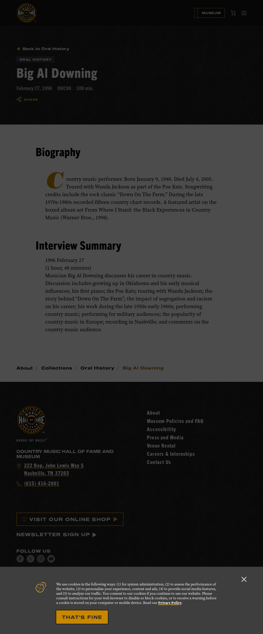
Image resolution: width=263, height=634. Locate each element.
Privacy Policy (170, 602)
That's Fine (82, 617)
